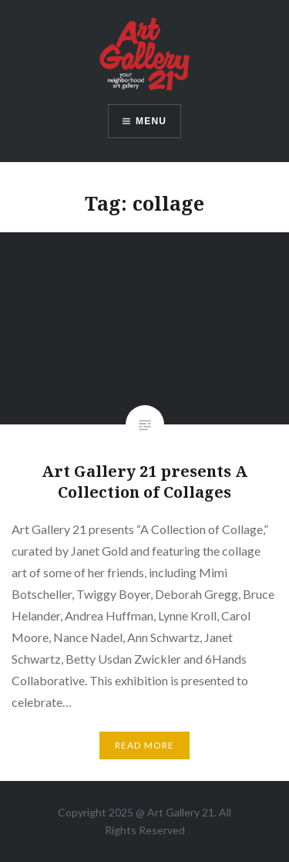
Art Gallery (174, 812)
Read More (145, 745)
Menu (151, 121)
